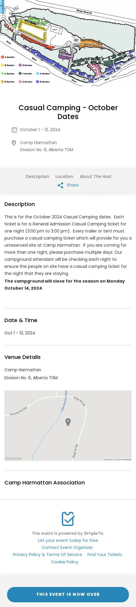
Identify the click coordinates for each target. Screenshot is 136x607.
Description (37, 176)
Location (64, 176)
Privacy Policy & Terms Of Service (47, 554)
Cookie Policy (64, 562)
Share (68, 185)
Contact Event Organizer (67, 547)
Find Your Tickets (104, 554)
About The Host (96, 176)
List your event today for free (68, 540)
